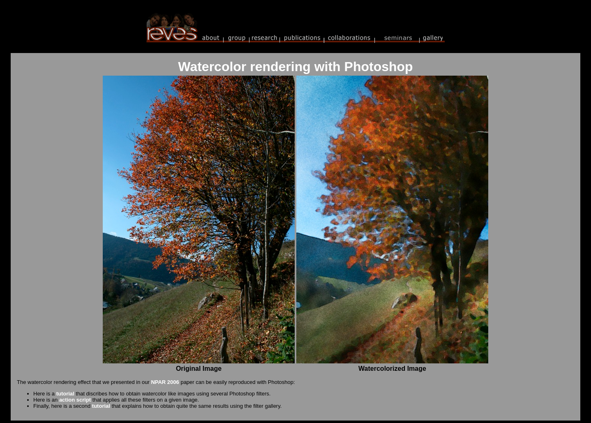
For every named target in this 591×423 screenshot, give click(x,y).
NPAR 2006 (165, 382)
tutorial (65, 394)
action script (75, 400)
